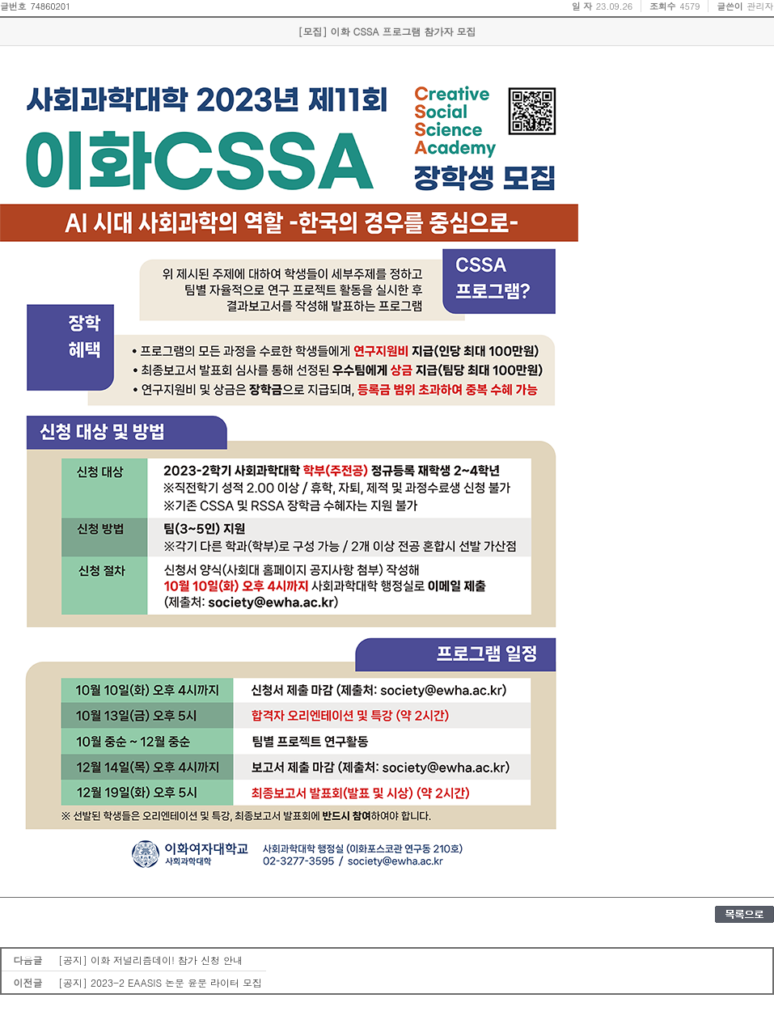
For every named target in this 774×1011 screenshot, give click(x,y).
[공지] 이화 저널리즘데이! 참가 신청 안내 (150, 960)
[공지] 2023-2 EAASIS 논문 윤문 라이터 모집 (160, 982)
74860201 (50, 6)
